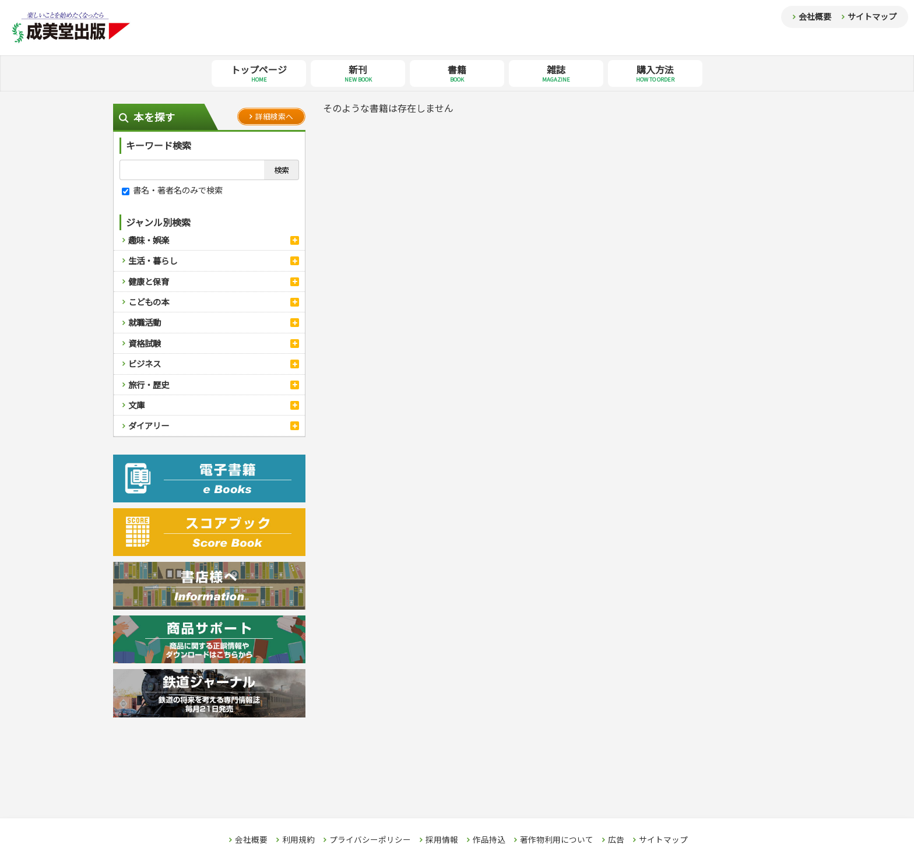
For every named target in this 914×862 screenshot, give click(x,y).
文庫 (136, 405)
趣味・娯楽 (148, 240)
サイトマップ (872, 16)
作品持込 (489, 840)
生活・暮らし (152, 260)
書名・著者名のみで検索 (172, 190)
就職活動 (144, 322)
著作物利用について (556, 840)
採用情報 (442, 840)
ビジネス (144, 363)
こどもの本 (148, 301)
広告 (616, 840)
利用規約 (298, 840)
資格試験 (144, 343)
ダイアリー (148, 425)
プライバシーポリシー (370, 840)
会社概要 (815, 16)
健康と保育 (148, 281)
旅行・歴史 (148, 384)
